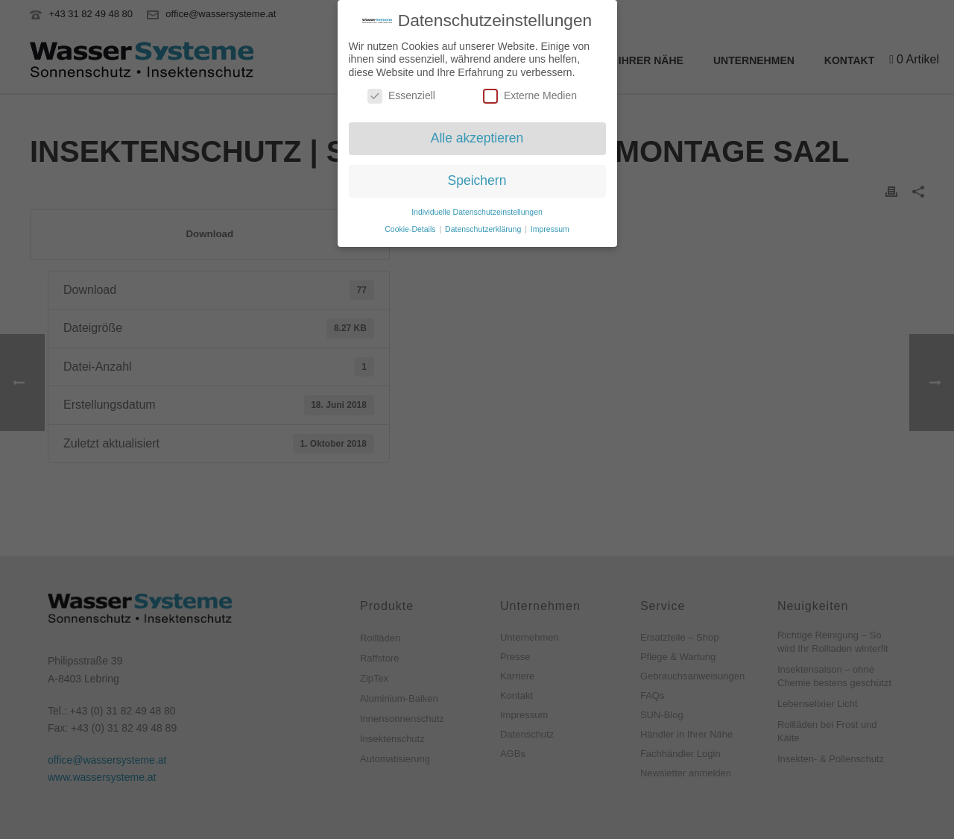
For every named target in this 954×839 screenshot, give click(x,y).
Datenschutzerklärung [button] (484, 225)
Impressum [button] (550, 225)
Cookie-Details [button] (411, 225)
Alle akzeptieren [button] (477, 135)
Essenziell (401, 93)
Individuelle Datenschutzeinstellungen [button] (477, 208)
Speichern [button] (477, 177)
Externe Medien (530, 93)
